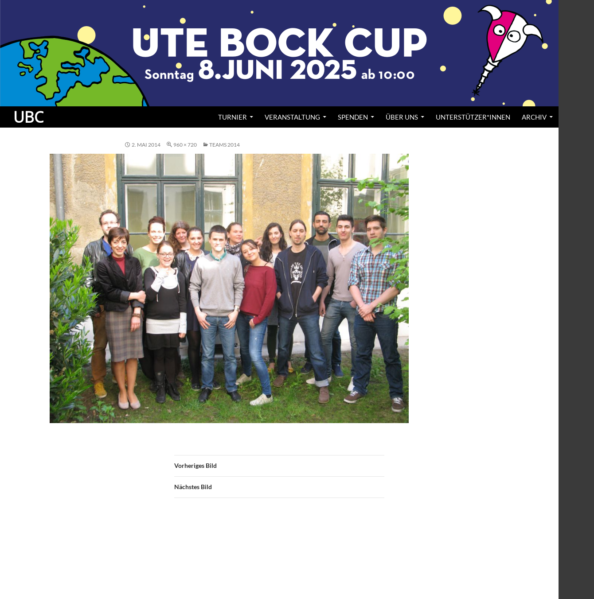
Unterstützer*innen (473, 117)
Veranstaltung (292, 117)
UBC (28, 117)
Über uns (402, 117)
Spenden (353, 117)
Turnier (232, 117)
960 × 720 (185, 144)
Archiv (534, 117)
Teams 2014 (224, 144)
